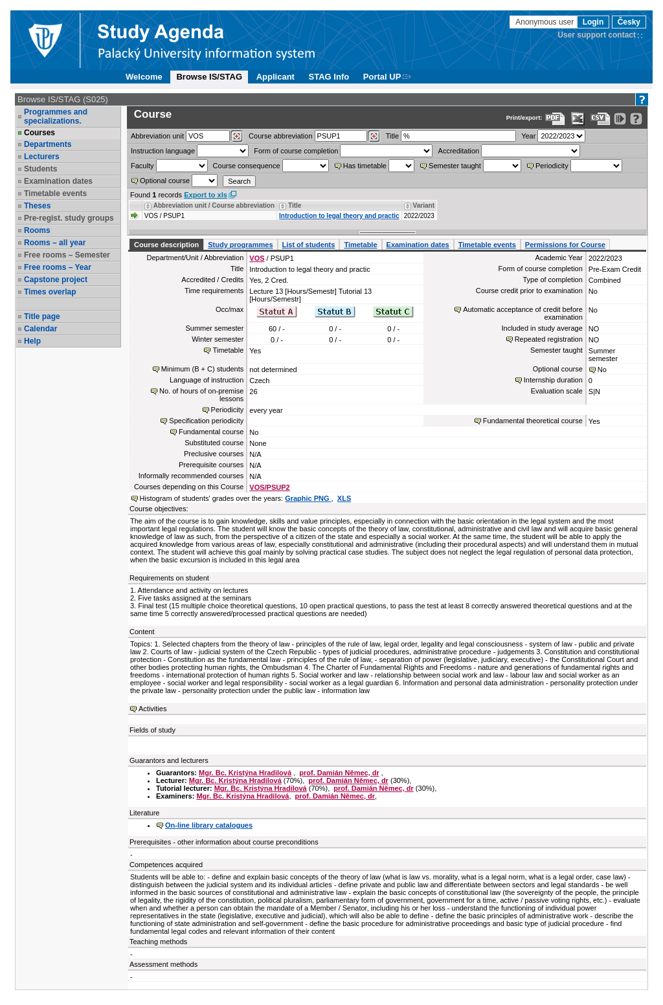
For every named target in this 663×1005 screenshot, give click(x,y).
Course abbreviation (280, 136)
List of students (308, 244)
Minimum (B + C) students (202, 369)
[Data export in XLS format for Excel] (578, 119)
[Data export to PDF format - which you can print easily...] (555, 119)
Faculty (142, 166)
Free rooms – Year (57, 267)
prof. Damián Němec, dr (339, 773)
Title (392, 136)
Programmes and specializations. (55, 116)
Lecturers (42, 156)
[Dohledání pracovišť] (236, 136)
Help (32, 341)
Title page (42, 316)
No (602, 369)
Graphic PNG (308, 498)
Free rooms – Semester (67, 255)
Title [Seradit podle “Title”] (294, 205)
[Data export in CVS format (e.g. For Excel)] (600, 119)
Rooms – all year (54, 242)
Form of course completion (296, 151)
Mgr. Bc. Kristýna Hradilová (245, 773)
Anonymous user (545, 22)
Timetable (360, 244)
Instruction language (163, 151)
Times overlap (50, 291)
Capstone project (55, 279)
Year (528, 136)
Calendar (40, 328)
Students (40, 168)
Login (593, 22)
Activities (152, 708)
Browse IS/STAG (209, 77)
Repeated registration (549, 339)
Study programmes (240, 244)
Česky (629, 22)
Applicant (275, 77)
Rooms (37, 230)
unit (157, 136)
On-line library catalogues (209, 825)
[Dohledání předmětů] (374, 136)
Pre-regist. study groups (69, 218)
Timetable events (55, 193)
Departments (47, 144)
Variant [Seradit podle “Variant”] (423, 205)
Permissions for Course (565, 244)
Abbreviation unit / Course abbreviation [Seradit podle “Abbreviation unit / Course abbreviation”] (214, 205)
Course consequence (246, 166)
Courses (39, 132)
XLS (344, 498)
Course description (166, 244)
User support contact (596, 34)
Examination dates (58, 181)
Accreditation (459, 151)
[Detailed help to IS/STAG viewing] (636, 119)
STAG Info (329, 77)
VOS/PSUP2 (269, 487)
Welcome (144, 77)
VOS (256, 258)
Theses (37, 205)
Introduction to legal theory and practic (339, 215)
